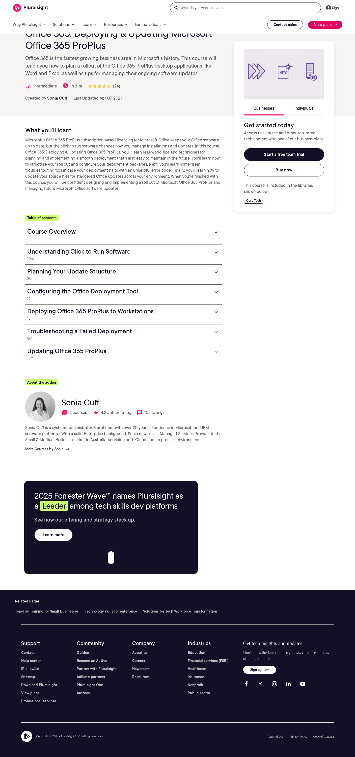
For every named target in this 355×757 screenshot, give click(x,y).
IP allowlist (30, 669)
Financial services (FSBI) (208, 661)
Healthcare (197, 669)
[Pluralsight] (31, 8)
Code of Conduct (323, 736)
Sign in (337, 8)
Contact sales (285, 25)
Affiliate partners (91, 677)
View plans (30, 693)
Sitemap (28, 677)
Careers (138, 661)
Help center (31, 661)
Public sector (199, 693)
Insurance (196, 677)
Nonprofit (195, 685)
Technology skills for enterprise (111, 611)
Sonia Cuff (57, 98)
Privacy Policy (298, 736)
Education (196, 653)
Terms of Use (275, 736)
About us (140, 653)
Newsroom (141, 669)
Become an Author (92, 661)
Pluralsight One (90, 685)
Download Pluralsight (39, 685)
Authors (83, 693)
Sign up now (259, 670)
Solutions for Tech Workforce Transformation (180, 611)
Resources (141, 677)
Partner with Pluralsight (97, 669)
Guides (83, 653)
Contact (28, 653)
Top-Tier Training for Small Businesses (47, 611)
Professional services (39, 701)
